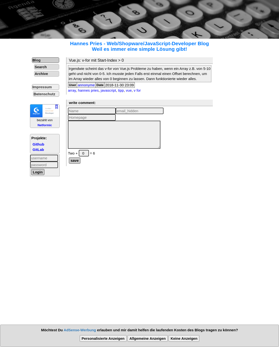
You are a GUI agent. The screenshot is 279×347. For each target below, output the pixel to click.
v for (137, 90)
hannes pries (88, 90)
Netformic (44, 125)
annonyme (86, 85)
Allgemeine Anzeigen (147, 338)
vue (129, 90)
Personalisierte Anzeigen (103, 338)
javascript (108, 90)
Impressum (42, 87)
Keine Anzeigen (184, 338)
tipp (121, 90)
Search (41, 67)
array (72, 90)
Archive (41, 74)
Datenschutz (44, 94)
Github (38, 144)
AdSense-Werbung (80, 330)
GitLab (38, 150)
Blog (37, 60)
